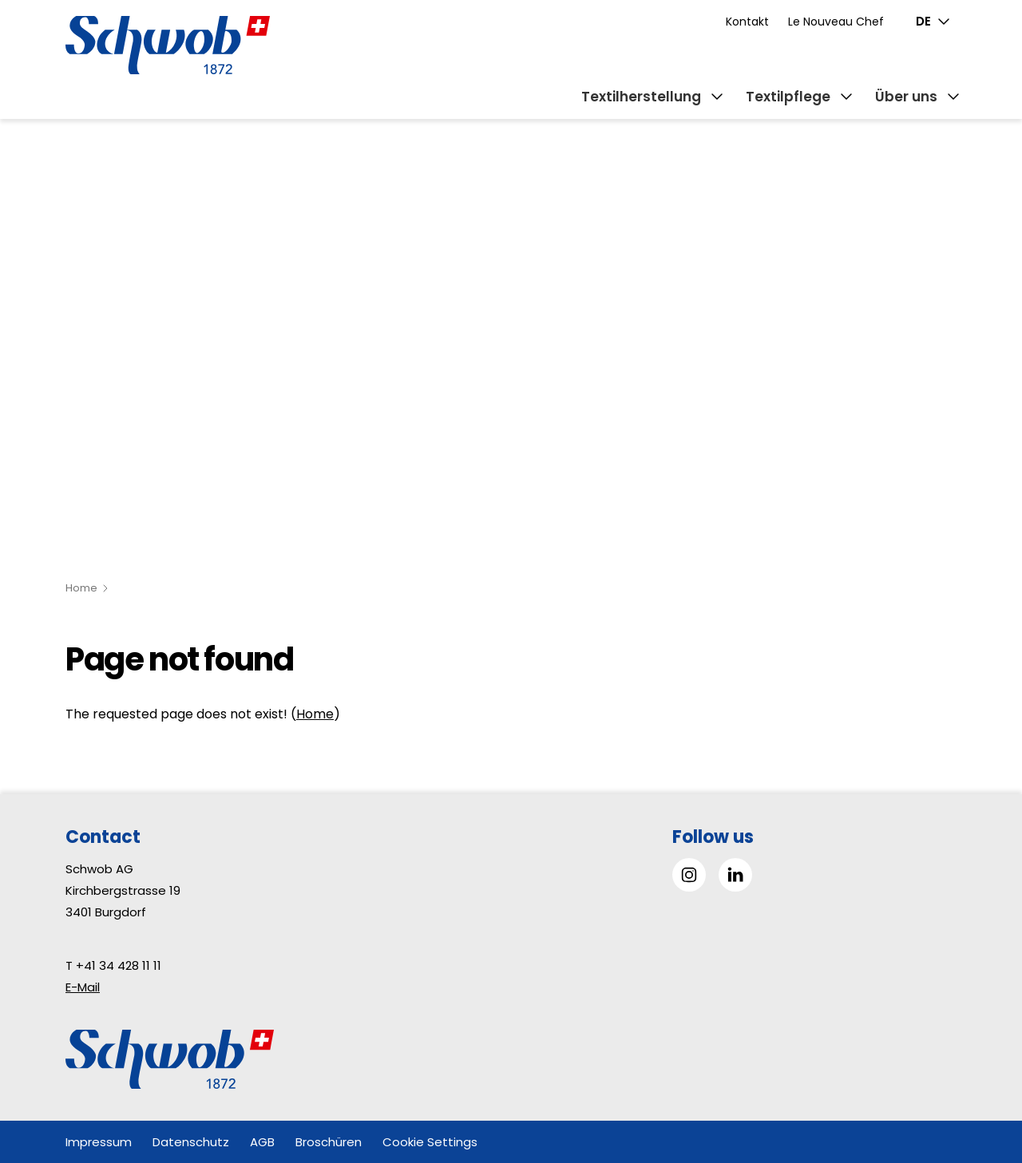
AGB (262, 1141)
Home (81, 587)
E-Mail (82, 987)
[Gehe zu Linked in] (735, 875)
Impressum (98, 1141)
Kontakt (747, 22)
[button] (973, 1062)
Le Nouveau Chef (836, 22)
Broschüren (328, 1141)
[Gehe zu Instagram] (689, 875)
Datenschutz (191, 1141)
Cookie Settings (429, 1141)
